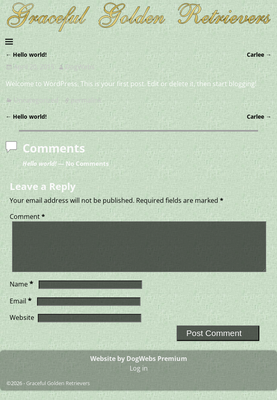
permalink (86, 100)
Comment (28, 216)
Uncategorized (36, 100)
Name (22, 293)
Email (21, 310)
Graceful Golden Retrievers (58, 392)
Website (22, 327)
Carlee (259, 54)
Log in (139, 377)
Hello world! (26, 54)
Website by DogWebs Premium (138, 368)
